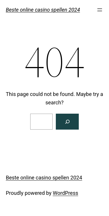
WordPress (65, 193)
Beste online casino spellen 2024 (43, 10)
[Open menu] (99, 9)
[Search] (67, 122)
